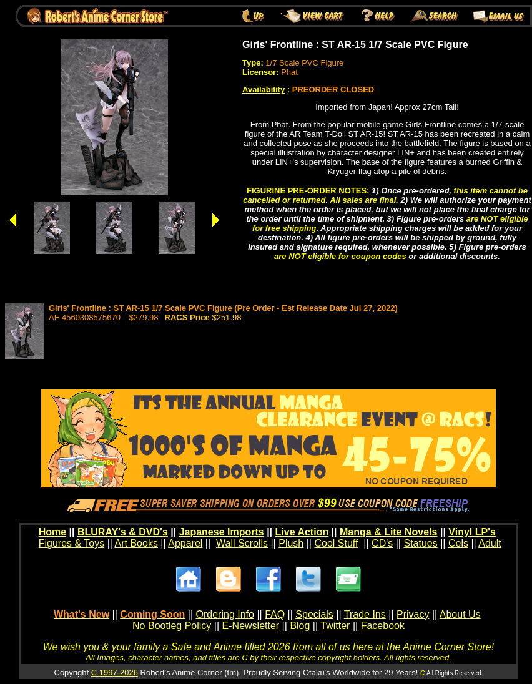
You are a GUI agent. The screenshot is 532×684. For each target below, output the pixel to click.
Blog (300, 625)
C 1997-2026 (114, 672)
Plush (290, 543)
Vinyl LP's (472, 532)
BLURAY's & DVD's (122, 532)
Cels (458, 543)
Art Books (136, 543)
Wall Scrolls (242, 543)
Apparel (185, 543)
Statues (420, 543)
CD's (382, 543)
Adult (489, 543)
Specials (314, 614)
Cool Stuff (336, 543)
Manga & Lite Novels (388, 532)
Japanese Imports (221, 532)
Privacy (413, 614)
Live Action (302, 532)
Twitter (335, 625)
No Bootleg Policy (171, 625)
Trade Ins (365, 614)
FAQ (275, 614)
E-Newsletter (251, 625)
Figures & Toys (72, 543)
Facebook (383, 625)
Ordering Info (225, 614)
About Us (460, 614)
